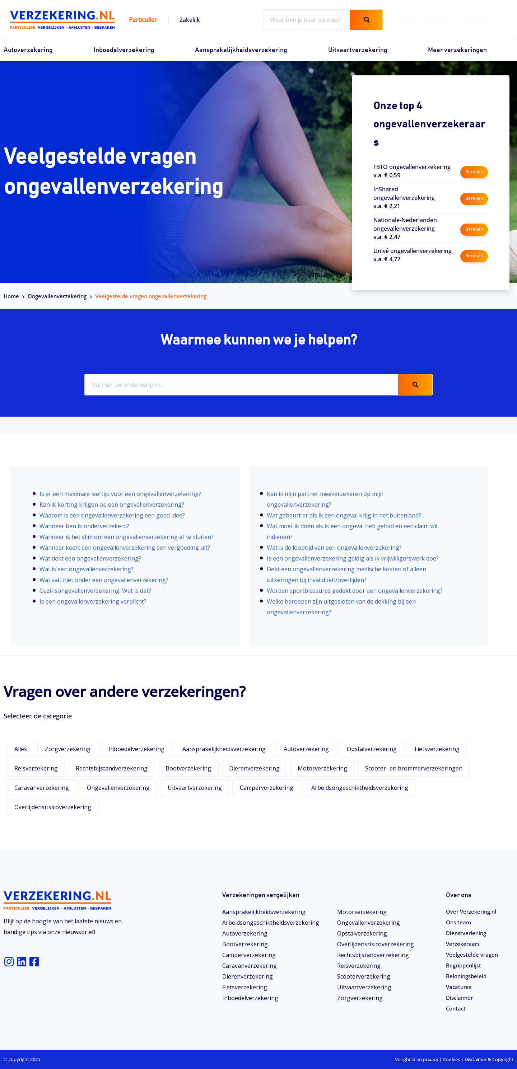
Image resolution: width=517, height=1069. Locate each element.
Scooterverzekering (363, 976)
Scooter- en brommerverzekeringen (413, 768)
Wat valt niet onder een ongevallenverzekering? (103, 580)
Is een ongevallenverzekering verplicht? (92, 601)
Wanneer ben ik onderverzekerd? (84, 526)
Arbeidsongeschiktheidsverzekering (359, 788)
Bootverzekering (188, 768)
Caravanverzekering (41, 788)
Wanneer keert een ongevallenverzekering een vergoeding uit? (124, 548)
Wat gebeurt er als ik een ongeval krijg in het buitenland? (344, 515)
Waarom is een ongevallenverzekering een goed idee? (112, 515)
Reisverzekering (36, 768)
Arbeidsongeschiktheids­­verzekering (270, 923)
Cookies (451, 1059)
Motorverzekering (322, 768)
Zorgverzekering (67, 749)
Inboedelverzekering (124, 50)
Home (11, 296)
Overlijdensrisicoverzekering (52, 807)
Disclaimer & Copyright (489, 1059)
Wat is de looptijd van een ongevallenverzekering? (334, 548)
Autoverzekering (28, 50)
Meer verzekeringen (457, 50)
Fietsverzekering (437, 749)
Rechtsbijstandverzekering (112, 768)
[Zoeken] (366, 20)
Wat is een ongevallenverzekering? (86, 569)
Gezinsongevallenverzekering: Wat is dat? (95, 591)
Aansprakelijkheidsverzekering (241, 50)
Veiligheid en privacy (416, 1059)
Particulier (143, 20)
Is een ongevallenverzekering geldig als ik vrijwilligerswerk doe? (353, 558)
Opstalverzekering (372, 749)
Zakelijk (190, 20)
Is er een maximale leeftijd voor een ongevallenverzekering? (120, 494)
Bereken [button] (474, 170)
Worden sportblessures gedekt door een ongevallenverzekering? (355, 591)
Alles (20, 749)
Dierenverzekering (254, 768)
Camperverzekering (266, 788)
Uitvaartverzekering (357, 50)
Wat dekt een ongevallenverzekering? (90, 558)
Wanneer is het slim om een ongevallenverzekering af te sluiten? (126, 537)
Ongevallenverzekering (57, 296)
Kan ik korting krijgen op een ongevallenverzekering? (111, 504)
